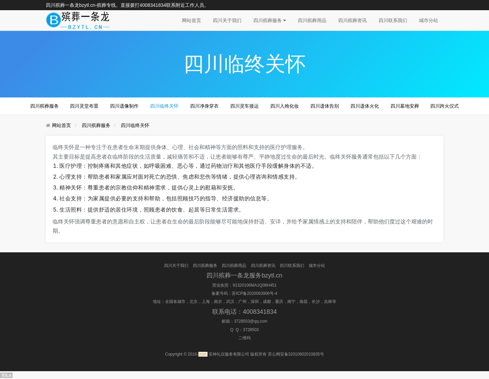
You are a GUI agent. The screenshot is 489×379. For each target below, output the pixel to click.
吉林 (328, 301)
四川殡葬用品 (312, 20)
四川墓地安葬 (405, 106)
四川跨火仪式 (444, 106)
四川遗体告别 (324, 106)
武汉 (230, 301)
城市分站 (428, 20)
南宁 (291, 301)
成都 (267, 301)
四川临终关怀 (164, 106)
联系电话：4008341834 (244, 311)
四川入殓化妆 (284, 106)
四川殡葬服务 (269, 20)
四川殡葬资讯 (352, 20)
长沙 (316, 301)
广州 (242, 301)
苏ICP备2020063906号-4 (254, 293)
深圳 (255, 301)
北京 (193, 301)
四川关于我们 (227, 20)
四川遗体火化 (364, 106)
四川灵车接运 (244, 106)
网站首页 (191, 20)
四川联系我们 (393, 20)
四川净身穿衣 (204, 106)
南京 (218, 301)
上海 (206, 301)
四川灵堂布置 (84, 106)
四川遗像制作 (124, 106)
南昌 (304, 301)
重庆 (279, 301)
